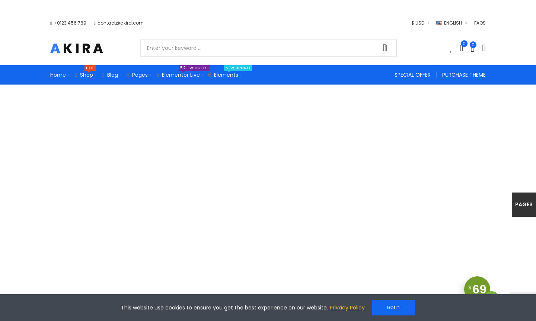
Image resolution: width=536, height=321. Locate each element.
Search (385, 48)
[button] (68, 23)
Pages (524, 204)
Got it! (394, 307)
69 (479, 292)
